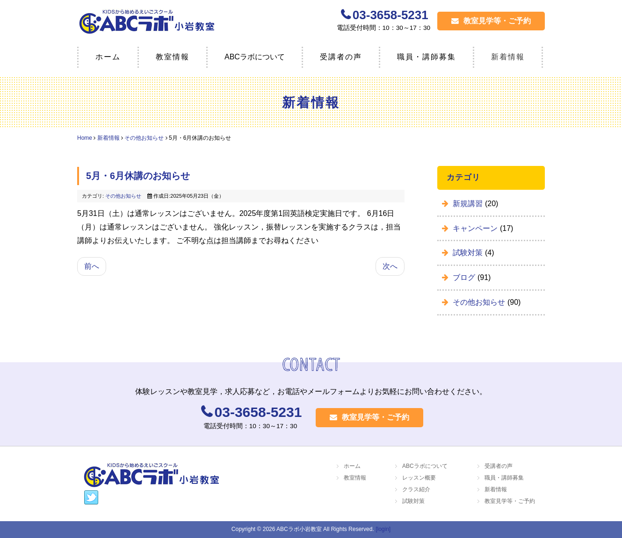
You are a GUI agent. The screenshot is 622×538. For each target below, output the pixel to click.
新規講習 (469, 204)
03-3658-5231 (390, 15)
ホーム (108, 57)
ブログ (465, 277)
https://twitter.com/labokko (91, 497)
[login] (383, 529)
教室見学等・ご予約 (491, 21)
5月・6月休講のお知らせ (138, 176)
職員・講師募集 (426, 57)
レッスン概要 (419, 477)
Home (84, 138)
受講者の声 (341, 57)
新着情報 (508, 57)
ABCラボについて (425, 466)
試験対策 (469, 253)
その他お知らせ (144, 138)
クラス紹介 (416, 489)
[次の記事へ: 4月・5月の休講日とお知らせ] (390, 266)
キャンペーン (476, 228)
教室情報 (172, 57)
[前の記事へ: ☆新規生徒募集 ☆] (91, 266)
